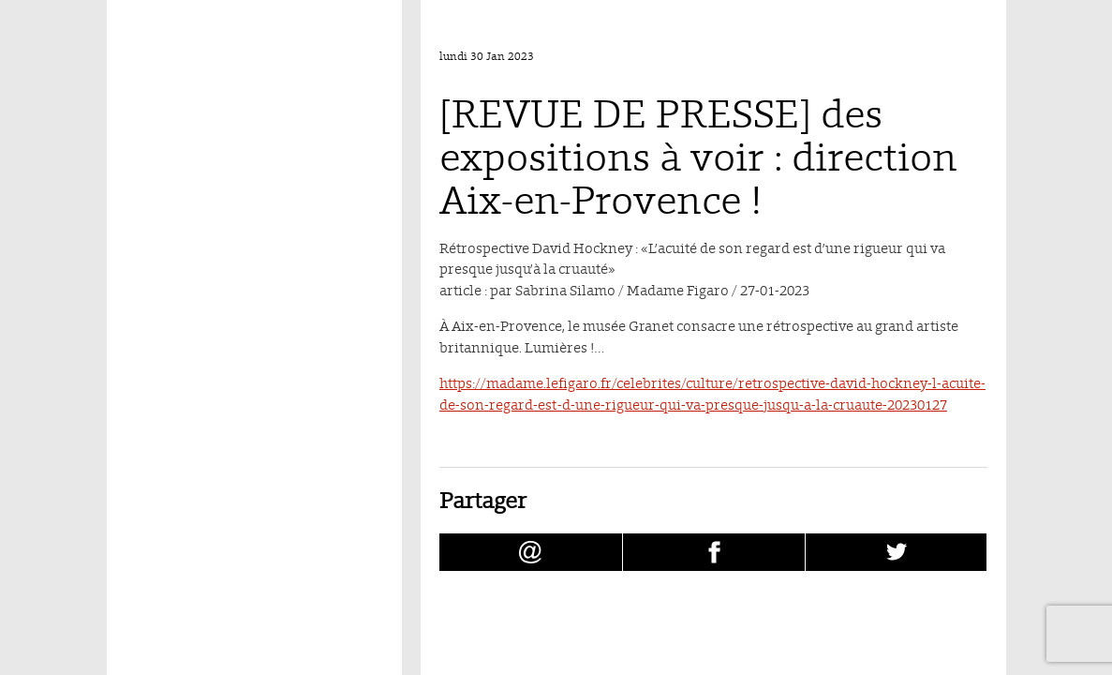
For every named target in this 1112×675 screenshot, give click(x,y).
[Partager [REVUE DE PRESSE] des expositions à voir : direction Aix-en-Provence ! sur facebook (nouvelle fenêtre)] (714, 552)
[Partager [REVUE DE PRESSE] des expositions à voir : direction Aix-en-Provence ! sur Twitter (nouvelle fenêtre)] (896, 552)
